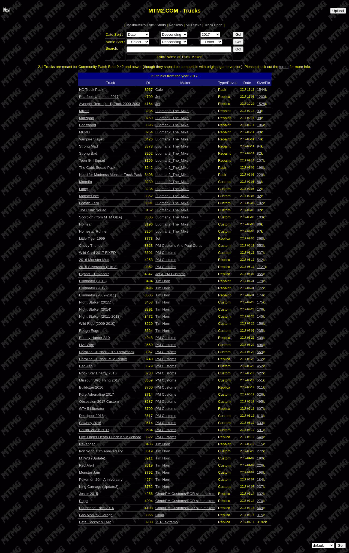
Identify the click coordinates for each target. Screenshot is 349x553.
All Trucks (193, 25)
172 (260, 288)
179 (260, 281)
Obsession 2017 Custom (99, 401)
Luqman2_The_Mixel (172, 111)
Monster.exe (89, 196)
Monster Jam (89, 472)
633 (260, 423)
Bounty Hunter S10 (94, 338)
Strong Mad (88, 146)
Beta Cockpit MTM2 (95, 522)
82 (259, 153)
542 (260, 260)
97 (259, 231)
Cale (159, 90)
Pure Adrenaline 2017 (96, 394)
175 (260, 302)
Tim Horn (162, 281)
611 (260, 387)
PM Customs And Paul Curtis (178, 246)
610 (260, 416)
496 (260, 345)
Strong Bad (88, 153)
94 (259, 146)
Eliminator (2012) (93, 288)
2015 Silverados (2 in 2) (98, 267)
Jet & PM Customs (170, 274)
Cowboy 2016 (90, 423)
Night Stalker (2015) (95, 302)
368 (260, 238)
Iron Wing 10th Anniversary (101, 451)
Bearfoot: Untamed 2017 (99, 97)
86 (259, 182)
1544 (261, 90)
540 (260, 437)
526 (260, 394)
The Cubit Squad (92, 210)
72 (259, 189)
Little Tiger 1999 (92, 238)
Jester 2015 (88, 494)
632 (260, 494)
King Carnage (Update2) (98, 487)
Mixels (84, 111)
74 (259, 139)
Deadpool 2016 (91, 416)
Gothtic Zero (89, 203)
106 (260, 125)
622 (260, 373)
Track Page (213, 25)
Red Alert (86, 465)
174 (260, 295)
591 (260, 430)
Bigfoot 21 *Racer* (94, 274)
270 (260, 501)
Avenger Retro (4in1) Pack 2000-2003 (109, 104)
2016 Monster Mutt (94, 260)
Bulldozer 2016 (91, 387)
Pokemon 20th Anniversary (100, 479)
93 (259, 111)
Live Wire (86, 345)
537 (260, 253)
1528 (261, 104)
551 (260, 380)
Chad (159, 515)
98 (259, 118)
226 (260, 465)
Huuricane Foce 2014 (96, 508)
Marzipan (86, 118)
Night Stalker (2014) (95, 309)
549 (260, 508)
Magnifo (85, 182)
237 (260, 487)
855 (260, 274)
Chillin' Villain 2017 (94, 430)
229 (260, 175)
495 (260, 401)
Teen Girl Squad (92, 160)
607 (260, 409)
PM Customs (165, 253)
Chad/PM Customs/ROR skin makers (185, 494)
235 (260, 331)
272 (260, 451)
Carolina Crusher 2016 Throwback (106, 352)
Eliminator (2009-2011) (97, 295)
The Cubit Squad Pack (97, 168)
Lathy (83, 189)
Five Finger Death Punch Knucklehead (110, 437)
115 (260, 444)
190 (260, 458)
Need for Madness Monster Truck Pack (110, 175)
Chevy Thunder (91, 246)
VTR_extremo (166, 522)
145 (260, 316)
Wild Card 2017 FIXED (97, 253)
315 (260, 515)
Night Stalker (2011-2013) (100, 316)
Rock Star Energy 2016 (98, 373)
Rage (83, 501)
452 (260, 366)
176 (260, 309)
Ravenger (87, 444)
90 (259, 132)
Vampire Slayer (91, 139)
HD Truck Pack (91, 90)
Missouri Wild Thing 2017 (99, 380)
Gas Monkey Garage (96, 515)
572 (260, 359)
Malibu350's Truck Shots (146, 25)
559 (260, 352)
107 (260, 160)
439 (260, 338)
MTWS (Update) (92, 458)
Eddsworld (87, 125)
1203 (261, 97)
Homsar (85, 224)
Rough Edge (89, 331)
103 (260, 217)
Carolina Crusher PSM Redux (103, 359)
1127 (261, 267)
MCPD (84, 132)
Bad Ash (86, 366)
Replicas (176, 25)
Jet (157, 97)
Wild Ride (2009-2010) (97, 323)
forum (283, 67)
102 (260, 203)
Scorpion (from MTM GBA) (100, 217)
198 (260, 168)
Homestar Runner (93, 231)
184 (260, 479)
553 (260, 246)
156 (260, 323)
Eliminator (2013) (93, 281)
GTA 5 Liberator (91, 409)
